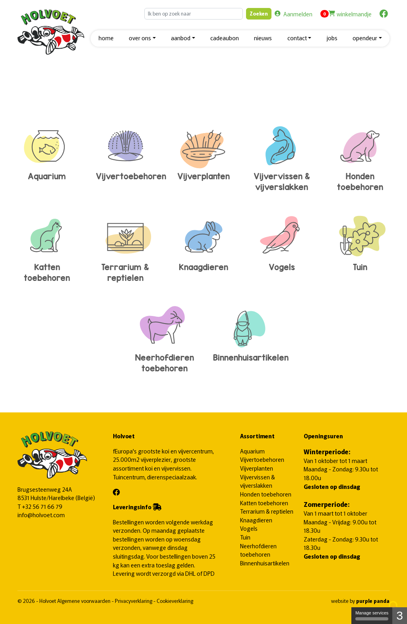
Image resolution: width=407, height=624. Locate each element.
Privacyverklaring (134, 600)
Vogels (281, 242)
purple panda (373, 600)
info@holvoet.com (41, 514)
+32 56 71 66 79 (42, 506)
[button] (142, 38)
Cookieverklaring (175, 600)
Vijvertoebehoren (131, 151)
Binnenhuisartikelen (251, 333)
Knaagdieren (203, 242)
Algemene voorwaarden (84, 600)
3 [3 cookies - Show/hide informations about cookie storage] (399, 615)
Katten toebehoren (47, 247)
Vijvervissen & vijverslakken (281, 156)
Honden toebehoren (360, 156)
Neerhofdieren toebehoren (164, 338)
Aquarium (47, 151)
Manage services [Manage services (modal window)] (371, 615)
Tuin (360, 242)
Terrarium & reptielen (125, 247)
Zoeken (259, 13)
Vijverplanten (203, 151)
